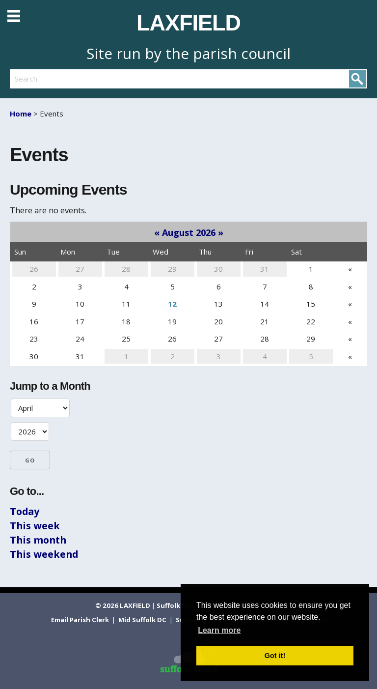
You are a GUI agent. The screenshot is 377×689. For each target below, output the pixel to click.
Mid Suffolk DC (143, 619)
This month (38, 539)
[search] (99, 78)
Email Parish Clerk (80, 619)
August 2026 (188, 232)
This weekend (44, 554)
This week (35, 525)
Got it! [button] (275, 656)
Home (20, 113)
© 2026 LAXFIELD (122, 605)
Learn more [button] (219, 630)
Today (24, 511)
